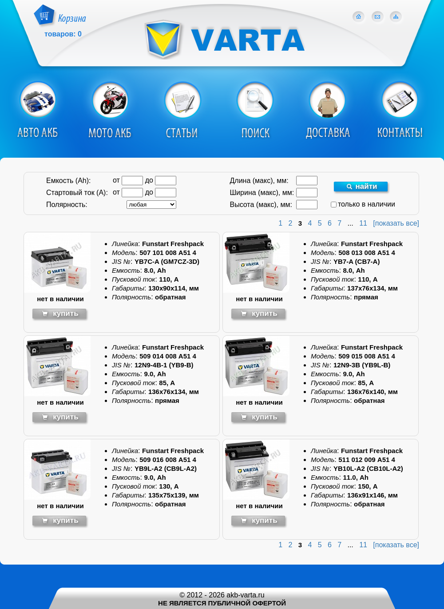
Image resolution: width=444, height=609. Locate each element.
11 (363, 223)
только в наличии (363, 204)
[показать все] (396, 223)
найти (362, 186)
